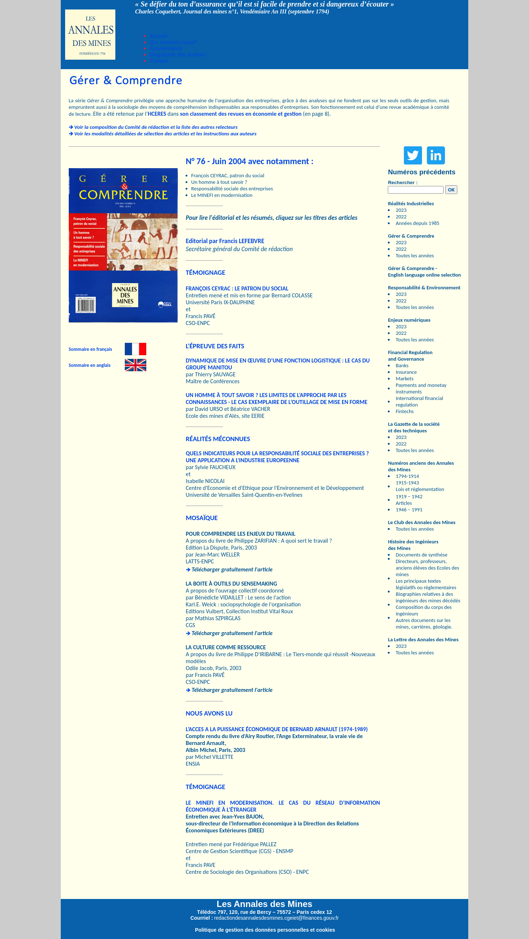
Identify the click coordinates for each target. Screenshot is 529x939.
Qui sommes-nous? (173, 42)
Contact (159, 61)
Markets (405, 378)
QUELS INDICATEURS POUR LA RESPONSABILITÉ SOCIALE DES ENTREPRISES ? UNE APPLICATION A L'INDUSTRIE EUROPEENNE (277, 457)
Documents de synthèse (422, 554)
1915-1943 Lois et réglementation (420, 485)
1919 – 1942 (409, 496)
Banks (402, 365)
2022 (401, 216)
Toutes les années (415, 255)
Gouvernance (166, 48)
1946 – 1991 (409, 509)
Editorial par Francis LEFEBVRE (225, 241)
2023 (401, 210)
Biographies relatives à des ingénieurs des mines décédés (428, 597)
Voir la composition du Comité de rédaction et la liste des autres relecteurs (156, 127)
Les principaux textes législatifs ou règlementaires (426, 584)
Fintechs (405, 411)
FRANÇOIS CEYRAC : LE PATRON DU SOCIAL (237, 288)
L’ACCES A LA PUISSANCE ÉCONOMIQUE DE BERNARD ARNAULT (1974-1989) (277, 729)
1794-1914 (407, 476)
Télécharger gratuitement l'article (232, 569)
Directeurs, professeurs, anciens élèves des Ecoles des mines (427, 568)
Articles (404, 503)
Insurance (406, 372)
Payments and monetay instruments (421, 388)
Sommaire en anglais (90, 365)
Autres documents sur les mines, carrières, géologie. (424, 623)
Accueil (158, 36)
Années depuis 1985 (417, 223)
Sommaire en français (90, 349)
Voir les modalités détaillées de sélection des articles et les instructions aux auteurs (165, 133)
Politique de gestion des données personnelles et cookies (265, 930)
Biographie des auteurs (178, 54)
